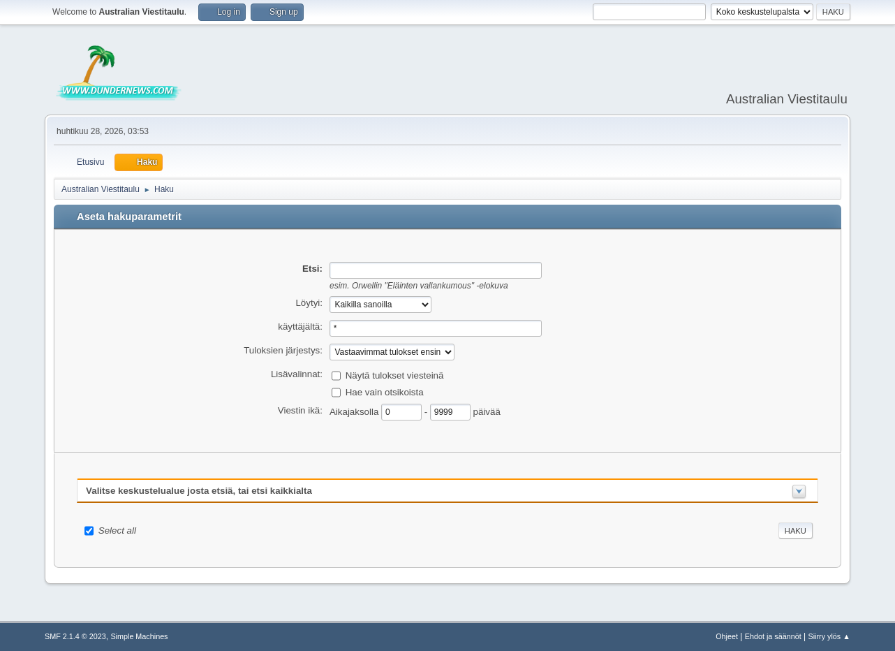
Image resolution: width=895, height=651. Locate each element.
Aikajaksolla (355, 411)
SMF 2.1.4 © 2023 (75, 636)
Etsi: (312, 268)
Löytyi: (309, 303)
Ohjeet (727, 636)
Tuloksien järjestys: (283, 350)
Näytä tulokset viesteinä (395, 375)
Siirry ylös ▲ (829, 636)
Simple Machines (139, 636)
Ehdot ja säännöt (773, 636)
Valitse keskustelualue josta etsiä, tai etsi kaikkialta (199, 490)
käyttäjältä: (300, 326)
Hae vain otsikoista (385, 391)
